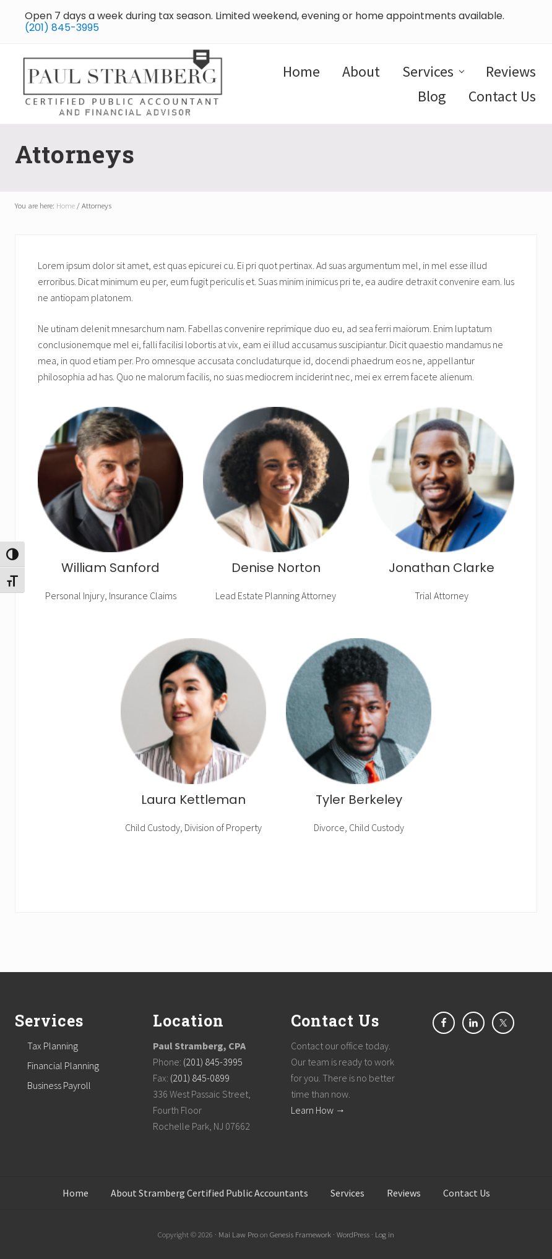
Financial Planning (63, 1065)
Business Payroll (59, 1085)
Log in (384, 1234)
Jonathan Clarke (441, 567)
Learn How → (318, 1110)
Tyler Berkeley (359, 799)
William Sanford (110, 567)
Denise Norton (276, 567)
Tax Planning (52, 1045)
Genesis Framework (300, 1234)
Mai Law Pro (238, 1234)
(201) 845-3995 (62, 27)
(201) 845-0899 (200, 1078)
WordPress (353, 1234)
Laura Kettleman (193, 799)
